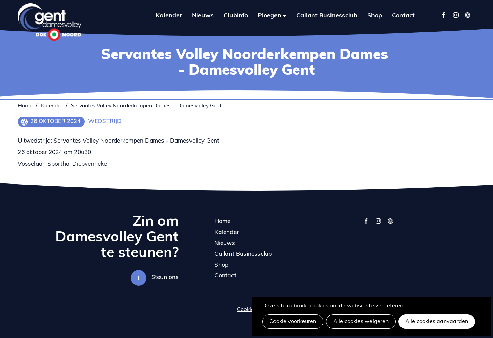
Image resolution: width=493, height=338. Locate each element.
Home (25, 106)
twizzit (390, 224)
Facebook (443, 15)
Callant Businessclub (326, 16)
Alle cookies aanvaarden (436, 321)
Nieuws (203, 16)
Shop (374, 16)
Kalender (169, 16)
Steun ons (165, 277)
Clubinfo (236, 16)
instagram (378, 224)
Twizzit (467, 15)
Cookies (246, 309)
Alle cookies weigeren (361, 321)
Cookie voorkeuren (292, 321)
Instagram (455, 15)
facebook (366, 224)
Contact (403, 16)
